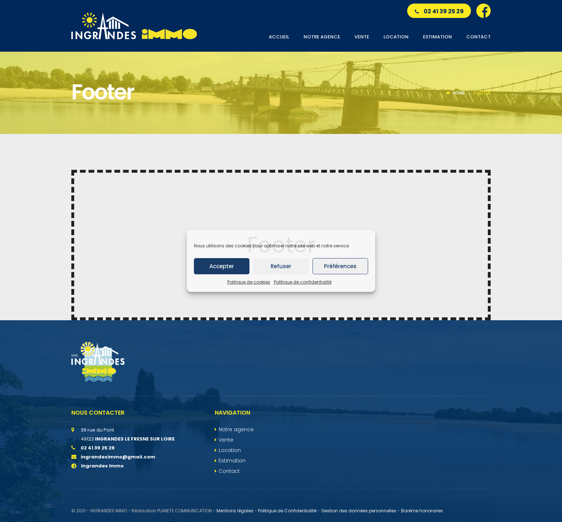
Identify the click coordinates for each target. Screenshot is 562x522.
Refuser (281, 266)
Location (230, 450)
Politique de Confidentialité (287, 511)
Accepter (221, 266)
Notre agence (236, 429)
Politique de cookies (248, 282)
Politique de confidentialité (303, 282)
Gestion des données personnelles (358, 511)
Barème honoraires (422, 511)
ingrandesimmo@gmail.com (118, 456)
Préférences (340, 266)
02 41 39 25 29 (439, 11)
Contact (229, 471)
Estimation (232, 460)
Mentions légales (234, 511)
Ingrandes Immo (97, 465)
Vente (226, 439)
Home (459, 93)
